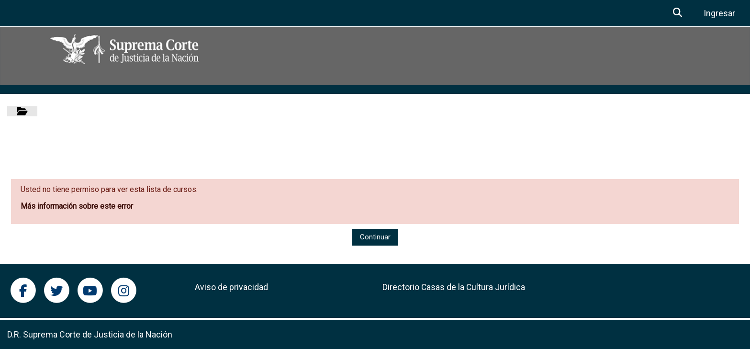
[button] (678, 13)
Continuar (375, 237)
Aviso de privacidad (231, 287)
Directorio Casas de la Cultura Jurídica (453, 287)
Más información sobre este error (77, 206)
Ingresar (719, 13)
